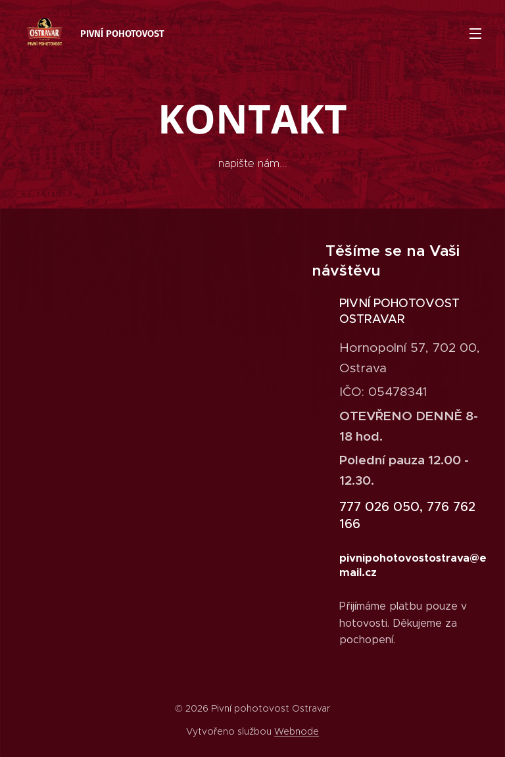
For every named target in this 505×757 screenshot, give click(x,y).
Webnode (296, 731)
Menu (475, 33)
